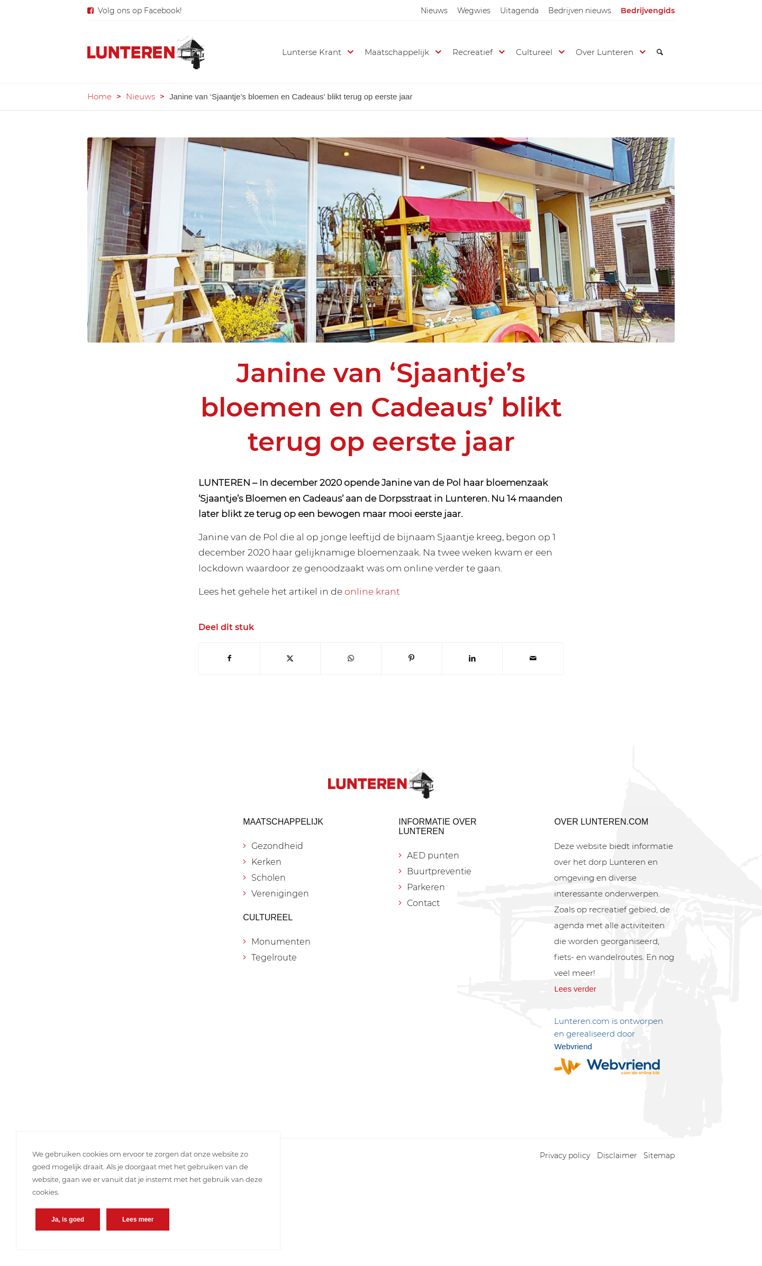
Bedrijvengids (648, 10)
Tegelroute (274, 958)
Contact (423, 903)
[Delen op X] (290, 658)
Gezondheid (277, 846)
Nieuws (434, 10)
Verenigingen (280, 894)
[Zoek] (660, 52)
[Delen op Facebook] (229, 658)
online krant (372, 591)
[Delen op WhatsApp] (351, 658)
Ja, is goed (67, 1219)
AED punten (433, 856)
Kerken (266, 862)
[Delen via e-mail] (533, 658)
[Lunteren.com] (146, 52)
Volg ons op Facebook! (140, 10)
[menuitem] (434, 10)
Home (99, 96)
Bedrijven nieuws (579, 10)
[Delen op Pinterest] (412, 658)
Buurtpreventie (439, 871)
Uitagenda (519, 10)
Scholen (268, 878)
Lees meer (137, 1219)
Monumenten (281, 942)
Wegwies (474, 10)
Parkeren (426, 887)
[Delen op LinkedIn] (472, 658)
